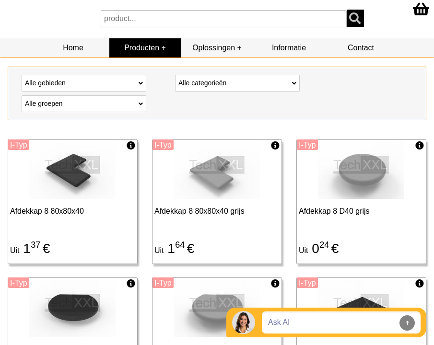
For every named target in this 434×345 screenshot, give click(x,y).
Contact (361, 48)
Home (73, 48)
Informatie (289, 48)
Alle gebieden (84, 82)
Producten (141, 48)
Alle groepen (84, 103)
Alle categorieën (237, 82)
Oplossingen (213, 48)
